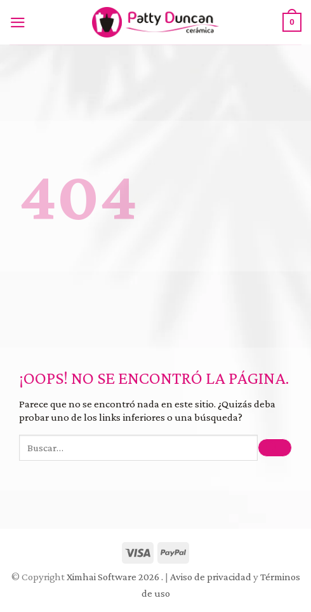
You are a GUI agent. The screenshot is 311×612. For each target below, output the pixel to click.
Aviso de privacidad (210, 577)
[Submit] (275, 448)
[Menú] (21, 22)
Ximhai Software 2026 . (116, 577)
